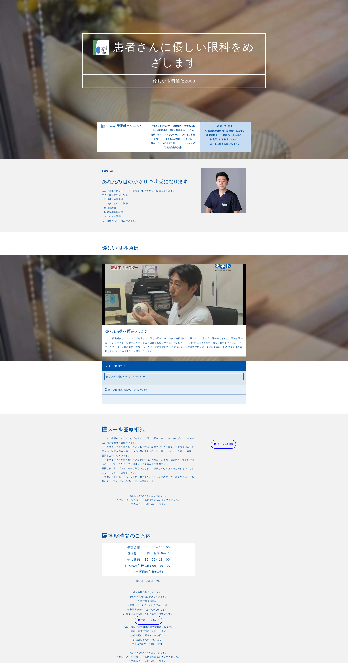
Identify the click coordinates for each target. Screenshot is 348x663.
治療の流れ (185, 193)
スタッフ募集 (184, 197)
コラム (186, 195)
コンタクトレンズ (183, 201)
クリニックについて (164, 193)
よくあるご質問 (173, 199)
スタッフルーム (172, 197)
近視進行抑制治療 (173, 204)
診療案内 (176, 193)
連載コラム (161, 197)
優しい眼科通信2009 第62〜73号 (121, 391)
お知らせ (162, 199)
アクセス (184, 199)
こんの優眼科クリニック (138, 193)
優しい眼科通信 (176, 195)
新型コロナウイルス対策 (166, 201)
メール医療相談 (163, 195)
